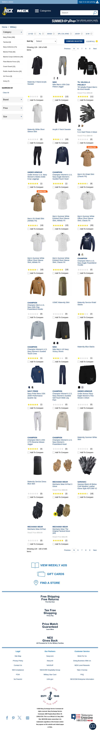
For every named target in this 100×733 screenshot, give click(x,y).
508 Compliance (18, 670)
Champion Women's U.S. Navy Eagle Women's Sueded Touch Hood (62, 177)
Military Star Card (50, 674)
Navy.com (50, 656)
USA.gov (50, 679)
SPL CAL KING (65, 34)
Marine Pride (9, 52)
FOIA (18, 674)
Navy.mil (50, 661)
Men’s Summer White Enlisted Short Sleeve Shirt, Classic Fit (61, 260)
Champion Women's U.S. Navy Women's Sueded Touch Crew (37, 351)
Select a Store (7, 2)
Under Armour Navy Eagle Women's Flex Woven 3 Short (85, 396)
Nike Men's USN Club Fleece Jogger (61, 86)
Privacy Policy (18, 661)
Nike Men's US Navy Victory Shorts (61, 350)
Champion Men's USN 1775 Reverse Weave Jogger (36, 442)
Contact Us (18, 665)
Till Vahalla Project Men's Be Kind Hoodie (87, 88)
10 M (89, 34)
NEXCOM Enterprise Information (82, 679)
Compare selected (74, 41)
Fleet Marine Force (11, 62)
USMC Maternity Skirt (61, 302)
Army (6, 81)
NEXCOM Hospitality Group (50, 670)
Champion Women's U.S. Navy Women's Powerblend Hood (62, 442)
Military (13, 27)
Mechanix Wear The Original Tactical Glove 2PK (61, 531)
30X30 (51, 34)
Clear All (6, 93)
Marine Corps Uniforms (13, 57)
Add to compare (36, 100)
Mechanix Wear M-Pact (37, 529)
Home (4, 27)
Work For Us (82, 656)
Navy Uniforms (10, 47)
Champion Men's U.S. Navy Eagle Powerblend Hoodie (86, 263)
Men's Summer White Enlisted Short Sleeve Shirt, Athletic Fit (61, 218)
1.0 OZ (32, 34)
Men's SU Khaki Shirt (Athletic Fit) (36, 220)
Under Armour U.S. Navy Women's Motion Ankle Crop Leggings (37, 177)
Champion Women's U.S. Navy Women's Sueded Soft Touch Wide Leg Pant (62, 397)
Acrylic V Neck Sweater (62, 129)
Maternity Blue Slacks (85, 347)
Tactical (7, 42)
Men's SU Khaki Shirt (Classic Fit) (85, 175)
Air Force (7, 76)
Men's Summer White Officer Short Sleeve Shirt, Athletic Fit (36, 260)
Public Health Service (12, 71)
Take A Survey (82, 670)
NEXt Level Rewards (82, 665)
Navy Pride (9, 37)
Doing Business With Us (82, 661)
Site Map (18, 656)
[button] (92, 726)
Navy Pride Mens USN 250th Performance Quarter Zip (36, 396)
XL (42, 34)
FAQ (82, 674)
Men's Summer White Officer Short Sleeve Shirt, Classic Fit (85, 218)
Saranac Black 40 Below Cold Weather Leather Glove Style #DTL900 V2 (87, 486)
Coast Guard (9, 66)
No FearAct (18, 679)
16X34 (79, 34)
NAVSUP (50, 665)
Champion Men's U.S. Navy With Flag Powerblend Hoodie (36, 307)
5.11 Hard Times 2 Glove (87, 132)
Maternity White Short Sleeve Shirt (36, 130)
